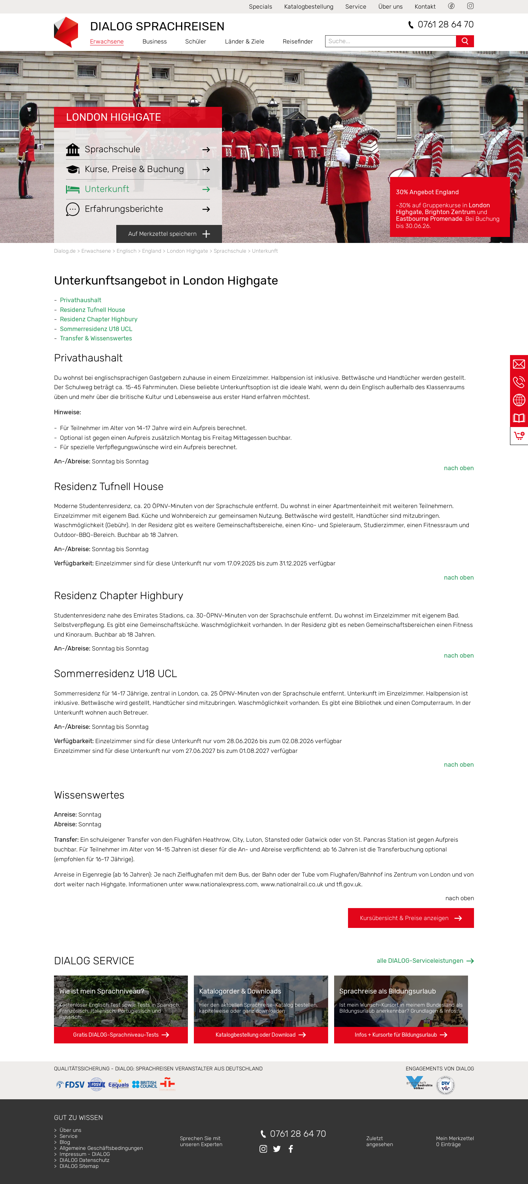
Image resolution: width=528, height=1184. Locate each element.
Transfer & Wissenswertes (96, 338)
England (151, 251)
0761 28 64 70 (446, 24)
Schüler (195, 41)
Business (154, 41)
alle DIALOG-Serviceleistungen (420, 960)
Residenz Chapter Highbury (99, 319)
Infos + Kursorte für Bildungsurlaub (396, 1035)
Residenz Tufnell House (92, 309)
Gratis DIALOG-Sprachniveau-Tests (116, 1035)
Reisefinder (298, 41)
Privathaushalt (80, 300)
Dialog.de (65, 251)
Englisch (126, 251)
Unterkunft (265, 251)
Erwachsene (107, 41)
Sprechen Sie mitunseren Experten (201, 1141)
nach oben (459, 468)
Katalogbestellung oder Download (256, 1035)
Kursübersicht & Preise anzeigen (411, 918)
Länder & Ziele (244, 41)
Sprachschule (230, 251)
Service (355, 6)
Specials (260, 6)
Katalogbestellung (308, 6)
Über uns (390, 6)
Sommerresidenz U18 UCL (96, 329)
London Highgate (113, 117)
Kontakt (425, 6)
